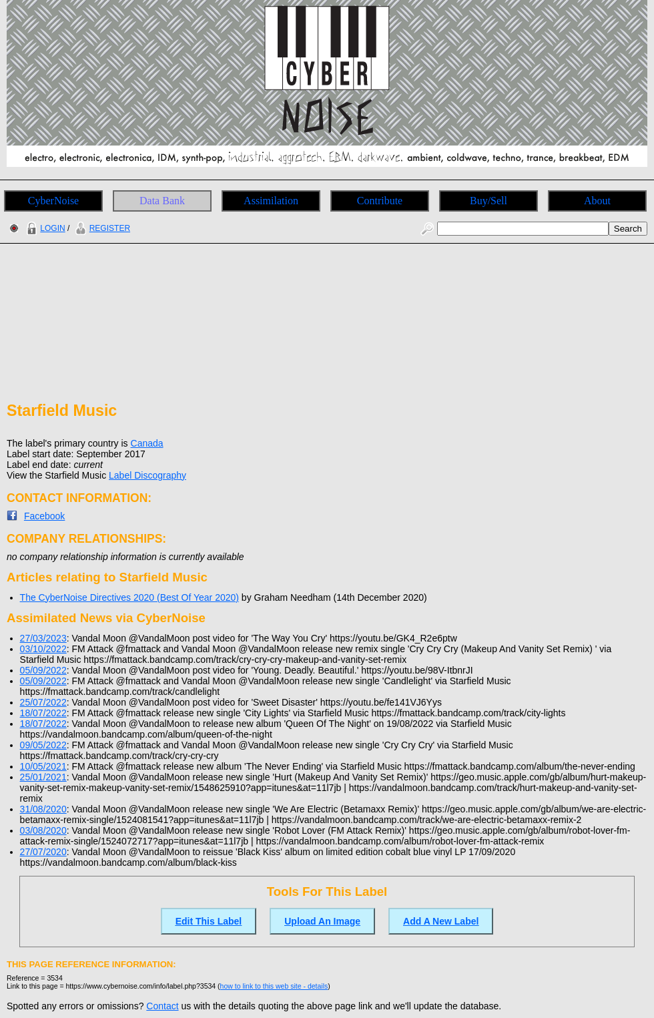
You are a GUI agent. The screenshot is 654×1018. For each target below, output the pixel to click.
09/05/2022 (43, 745)
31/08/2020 (43, 809)
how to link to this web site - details (274, 986)
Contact (162, 1006)
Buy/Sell (488, 200)
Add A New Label (440, 921)
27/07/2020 (43, 851)
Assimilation (271, 200)
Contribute (379, 200)
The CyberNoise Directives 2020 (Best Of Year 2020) (129, 597)
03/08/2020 (43, 830)
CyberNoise (53, 200)
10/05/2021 (43, 766)
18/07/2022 (43, 713)
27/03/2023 (43, 638)
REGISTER (101, 228)
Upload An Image (322, 921)
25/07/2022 (43, 702)
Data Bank (162, 200)
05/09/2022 (43, 670)
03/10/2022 (43, 649)
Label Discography (147, 475)
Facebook (44, 516)
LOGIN (44, 228)
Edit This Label (209, 921)
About (597, 200)
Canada (147, 443)
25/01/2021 (43, 777)
